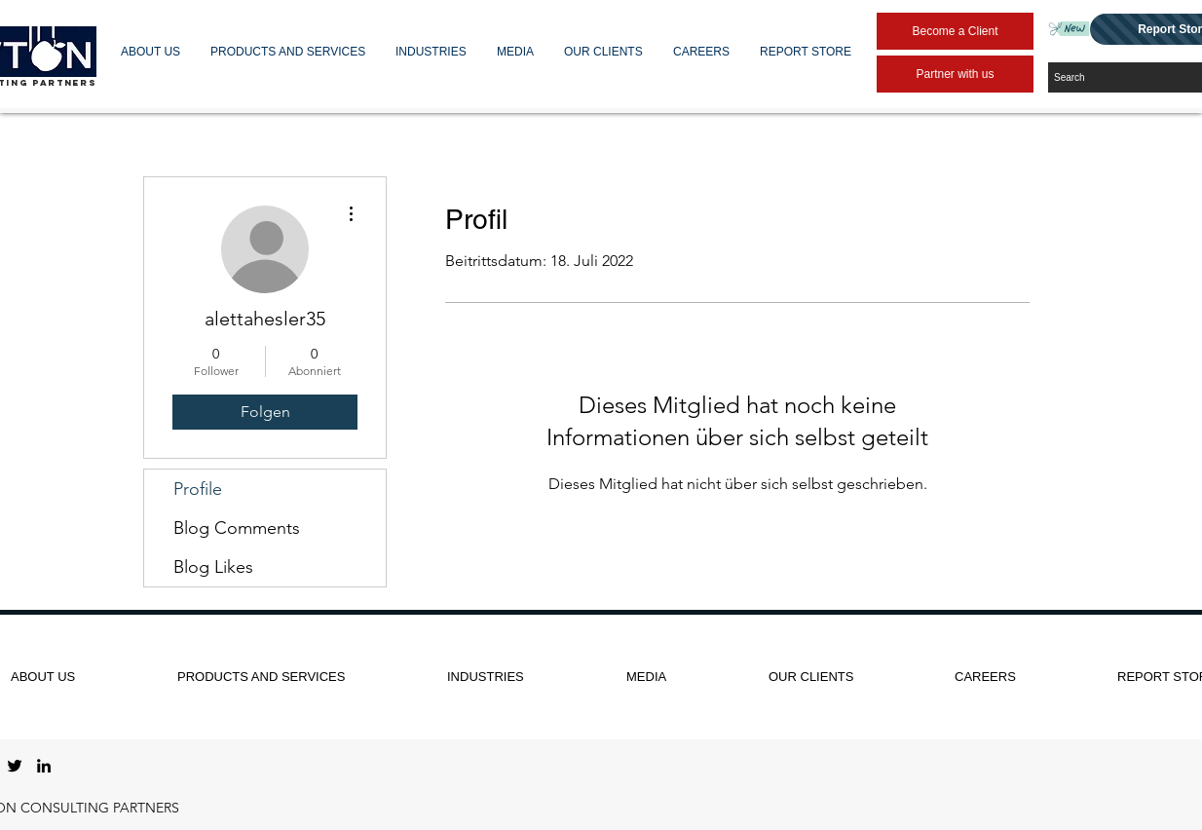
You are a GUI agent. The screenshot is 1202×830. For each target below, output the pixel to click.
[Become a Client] (955, 31)
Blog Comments (236, 528)
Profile (197, 489)
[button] (151, 51)
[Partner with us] (955, 74)
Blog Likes (213, 567)
